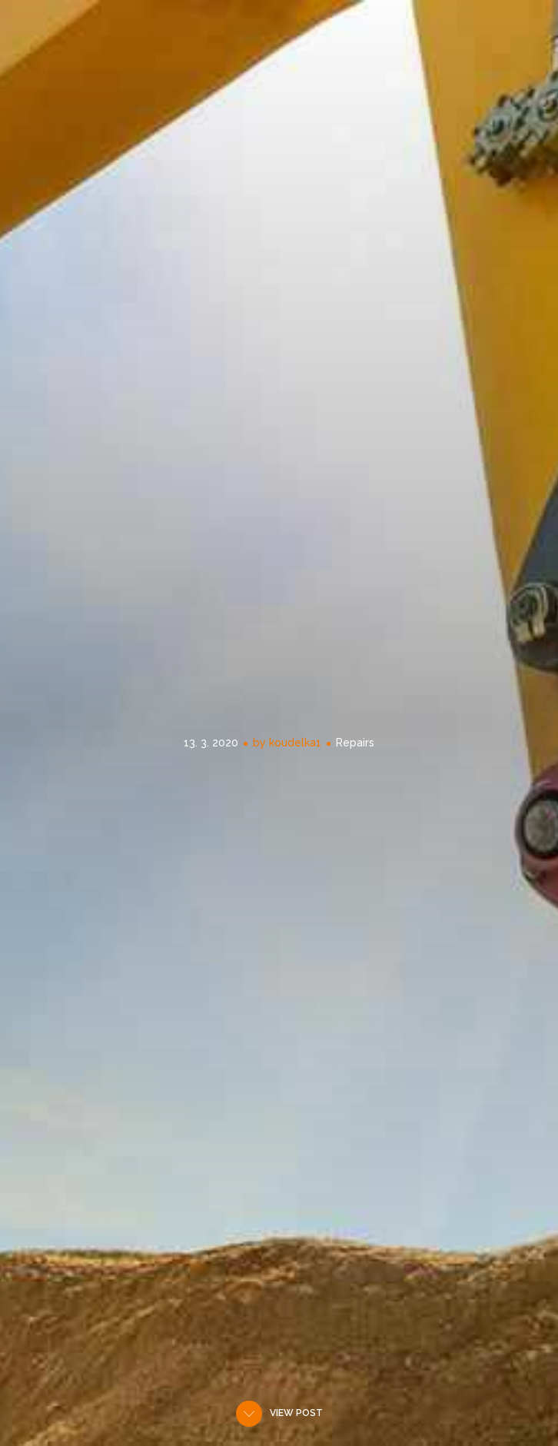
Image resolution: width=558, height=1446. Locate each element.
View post (296, 1413)
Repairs (355, 742)
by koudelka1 (287, 742)
